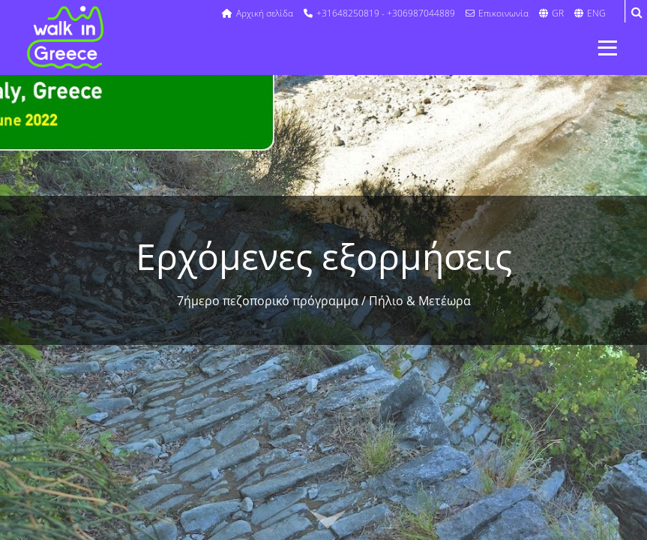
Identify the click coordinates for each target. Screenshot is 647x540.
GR (551, 13)
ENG (590, 13)
